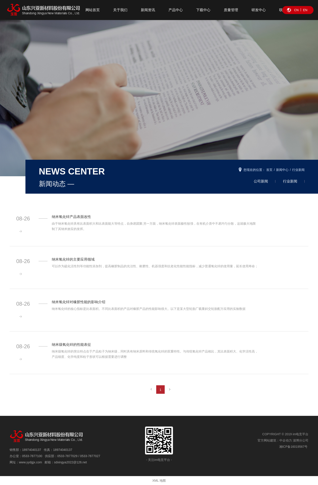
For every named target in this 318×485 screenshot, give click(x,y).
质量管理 (231, 10)
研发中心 (258, 10)
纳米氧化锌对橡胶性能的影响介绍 (79, 302)
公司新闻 (261, 181)
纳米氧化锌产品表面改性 (71, 217)
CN (296, 10)
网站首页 (92, 10)
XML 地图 (159, 480)
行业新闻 (290, 181)
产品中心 (175, 10)
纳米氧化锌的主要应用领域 (73, 259)
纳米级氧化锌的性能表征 (71, 344)
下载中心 (203, 10)
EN (305, 10)
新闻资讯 (148, 10)
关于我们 (120, 10)
